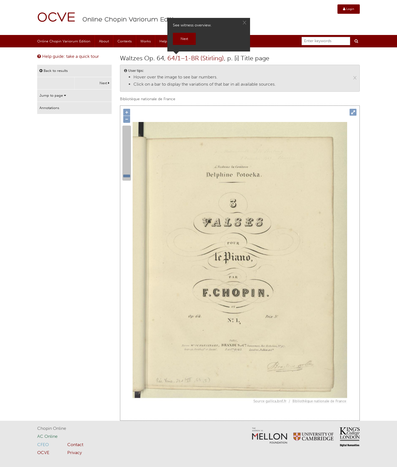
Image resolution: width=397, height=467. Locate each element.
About (104, 41)
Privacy (74, 452)
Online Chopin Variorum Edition (132, 20)
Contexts (124, 41)
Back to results (53, 71)
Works (145, 41)
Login (348, 9)
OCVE (56, 18)
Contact (75, 444)
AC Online (47, 436)
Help (163, 41)
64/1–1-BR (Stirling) (195, 58)
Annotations (49, 108)
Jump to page (52, 95)
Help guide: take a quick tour (68, 56)
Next (104, 83)
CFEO (43, 444)
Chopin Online (51, 428)
